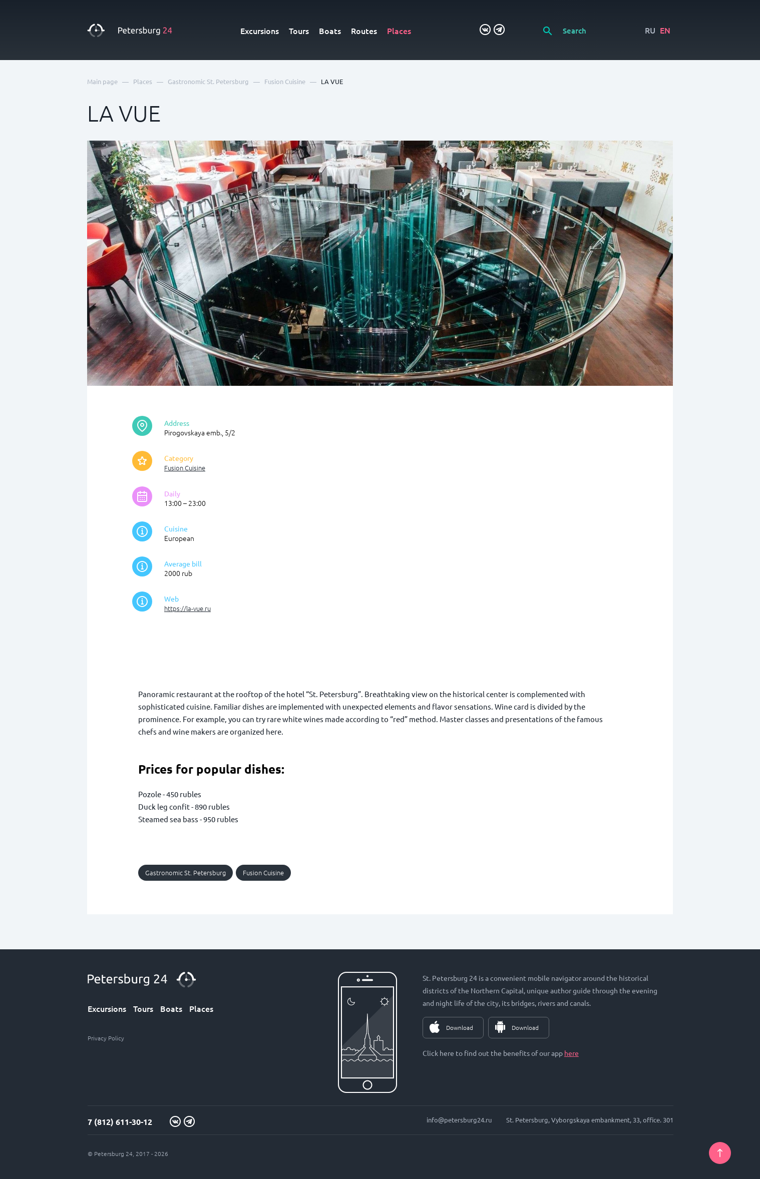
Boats (330, 30)
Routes (364, 30)
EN (665, 30)
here (571, 1052)
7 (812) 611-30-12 (120, 1121)
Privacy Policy (106, 1038)
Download (459, 1027)
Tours (299, 30)
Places (399, 30)
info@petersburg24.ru (459, 1119)
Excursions (259, 30)
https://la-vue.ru (187, 608)
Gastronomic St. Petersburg (185, 872)
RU (650, 30)
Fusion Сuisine (184, 467)
